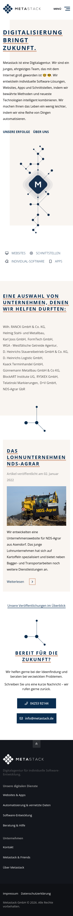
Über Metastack (13, 867)
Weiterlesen (15, 582)
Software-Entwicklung (17, 815)
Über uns (41, 132)
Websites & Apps (14, 795)
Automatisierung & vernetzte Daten (27, 805)
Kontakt (8, 847)
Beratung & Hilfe (14, 825)
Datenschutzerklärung (36, 893)
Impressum (10, 893)
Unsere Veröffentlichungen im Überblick (36, 605)
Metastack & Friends (16, 857)
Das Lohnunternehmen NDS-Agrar (36, 457)
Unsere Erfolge (16, 132)
